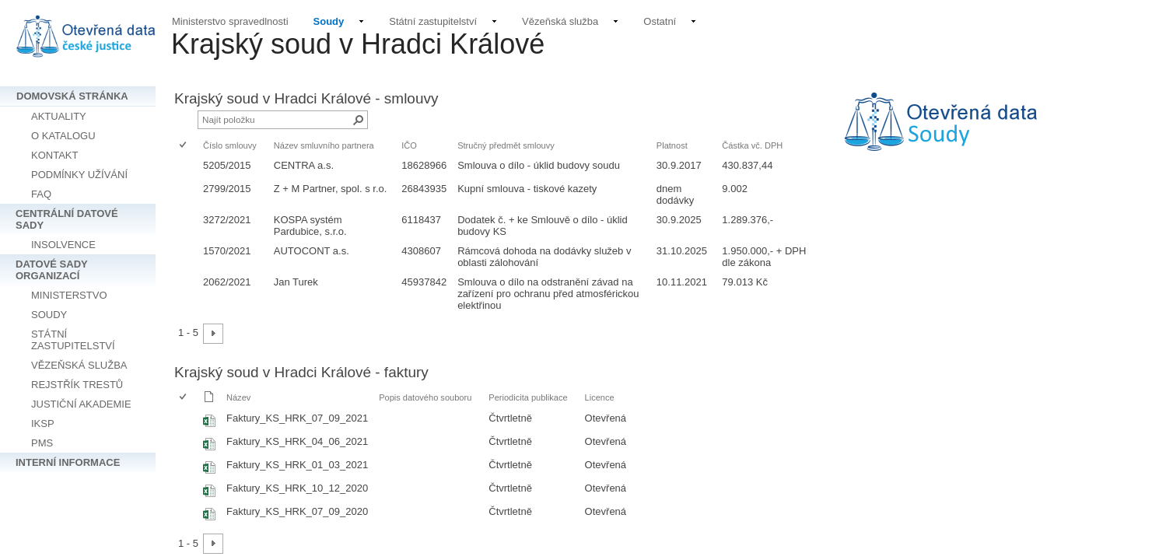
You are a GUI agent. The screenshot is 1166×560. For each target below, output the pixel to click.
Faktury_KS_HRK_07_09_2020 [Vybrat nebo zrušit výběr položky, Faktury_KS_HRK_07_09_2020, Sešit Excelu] (297, 511)
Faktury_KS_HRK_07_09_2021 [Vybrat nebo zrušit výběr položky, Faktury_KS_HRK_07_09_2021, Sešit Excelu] (297, 418)
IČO (409, 145)
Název (238, 397)
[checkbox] (184, 146)
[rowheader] (186, 167)
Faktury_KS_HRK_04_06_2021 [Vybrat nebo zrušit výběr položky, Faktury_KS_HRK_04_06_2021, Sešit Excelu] (297, 441)
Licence (600, 397)
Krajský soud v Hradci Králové (357, 44)
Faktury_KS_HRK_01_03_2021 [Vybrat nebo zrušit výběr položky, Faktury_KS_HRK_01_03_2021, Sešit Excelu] (297, 465)
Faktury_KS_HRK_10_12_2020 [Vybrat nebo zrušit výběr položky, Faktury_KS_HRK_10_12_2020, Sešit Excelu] (297, 488)
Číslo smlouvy (230, 145)
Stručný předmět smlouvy (506, 145)
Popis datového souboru (425, 397)
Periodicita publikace (527, 397)
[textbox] (990, 132)
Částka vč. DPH (752, 145)
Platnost (672, 145)
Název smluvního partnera (324, 145)
